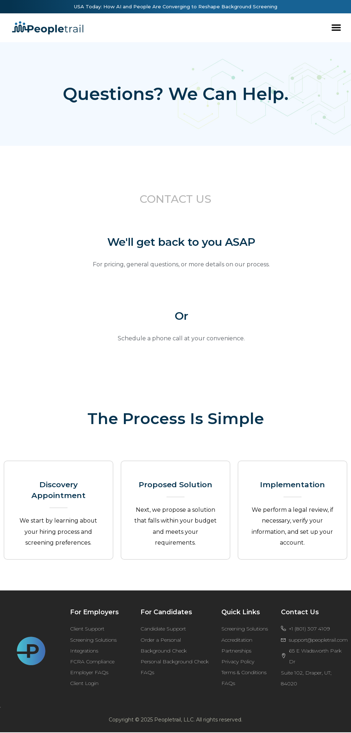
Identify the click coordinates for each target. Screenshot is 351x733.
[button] (336, 27)
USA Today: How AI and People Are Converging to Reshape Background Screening (175, 6)
